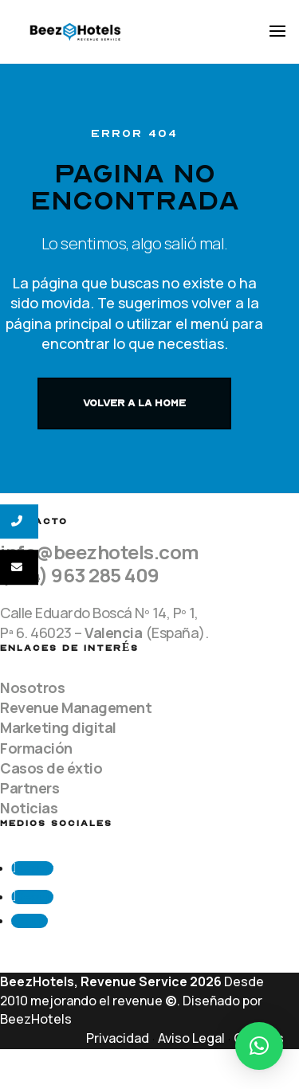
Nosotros (32, 687)
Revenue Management (75, 707)
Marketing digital (58, 727)
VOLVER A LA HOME (134, 403)
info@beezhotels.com (99, 552)
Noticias (28, 807)
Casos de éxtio (51, 768)
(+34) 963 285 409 (79, 575)
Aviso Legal (191, 1038)
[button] (259, 1046)
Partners (29, 787)
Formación (36, 748)
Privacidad (117, 1038)
